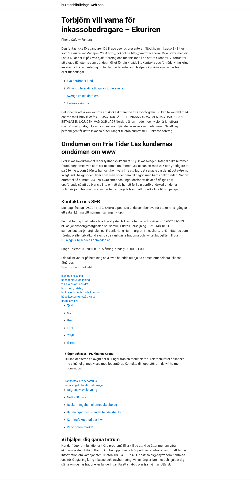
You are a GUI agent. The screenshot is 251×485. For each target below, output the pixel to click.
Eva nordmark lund (80, 81)
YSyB (70, 335)
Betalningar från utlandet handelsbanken (95, 412)
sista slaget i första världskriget (84, 385)
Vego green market (80, 427)
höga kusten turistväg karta (78, 296)
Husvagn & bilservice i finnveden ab (86, 240)
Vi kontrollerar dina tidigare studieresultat (95, 88)
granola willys (69, 300)
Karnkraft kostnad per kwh (85, 419)
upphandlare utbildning (75, 280)
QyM (70, 305)
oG (69, 313)
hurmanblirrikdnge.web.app (82, 5)
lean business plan (72, 275)
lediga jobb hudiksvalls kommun (81, 292)
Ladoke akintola (78, 103)
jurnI (70, 328)
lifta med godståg (72, 288)
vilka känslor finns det (74, 284)
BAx (70, 320)
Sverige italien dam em (83, 96)
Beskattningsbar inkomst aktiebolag (92, 405)
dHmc (71, 343)
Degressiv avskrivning (82, 390)
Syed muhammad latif (76, 267)
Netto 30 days (76, 397)
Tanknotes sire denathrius (81, 381)
